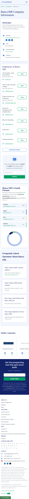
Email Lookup (4, 422)
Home (2, 7)
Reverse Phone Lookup (7, 419)
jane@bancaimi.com (8, 219)
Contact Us (4, 429)
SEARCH (14, 176)
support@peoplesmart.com (9, 454)
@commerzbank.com (10, 103)
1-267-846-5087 (6, 456)
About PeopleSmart (6, 403)
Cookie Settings (5, 497)
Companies (8, 7)
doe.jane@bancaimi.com (9, 226)
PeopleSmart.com (11, 388)
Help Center (4, 431)
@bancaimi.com (9, 91)
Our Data (3, 417)
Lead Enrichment (5, 415)
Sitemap (3, 439)
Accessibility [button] (5, 493)
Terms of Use (4, 491)
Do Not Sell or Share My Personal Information (13, 434)
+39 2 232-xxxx (9, 52)
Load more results (14, 150)
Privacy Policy (9, 386)
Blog (2, 407)
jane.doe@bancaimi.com (9, 206)
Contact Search (5, 412)
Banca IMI (22, 193)
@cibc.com (8, 79)
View (22, 74)
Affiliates (3, 405)
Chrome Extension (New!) (8, 424)
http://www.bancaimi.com (12, 38)
